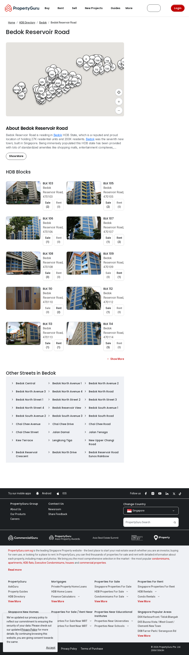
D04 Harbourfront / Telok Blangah (158, 616)
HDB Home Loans (61, 591)
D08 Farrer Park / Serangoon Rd (157, 630)
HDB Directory (27, 22)
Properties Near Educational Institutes (113, 614)
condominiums (160, 558)
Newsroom (54, 509)
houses (70, 562)
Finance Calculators (66, 597)
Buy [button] (49, 8)
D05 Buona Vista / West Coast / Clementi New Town (156, 623)
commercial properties (93, 562)
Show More (16, 156)
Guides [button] (115, 8)
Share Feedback (57, 514)
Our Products (18, 514)
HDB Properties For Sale (111, 592)
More (131, 8)
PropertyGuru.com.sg (20, 550)
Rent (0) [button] (58, 204)
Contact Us (56, 504)
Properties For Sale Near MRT (71, 621)
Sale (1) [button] (47, 239)
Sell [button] (76, 8)
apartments (15, 562)
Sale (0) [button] (108, 274)
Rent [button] (63, 8)
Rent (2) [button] (119, 239)
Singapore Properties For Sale (112, 586)
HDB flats (28, 562)
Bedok (43, 22)
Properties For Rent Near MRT (71, 626)
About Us (15, 509)
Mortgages (58, 581)
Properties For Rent (150, 581)
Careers (15, 518)
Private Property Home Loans (69, 586)
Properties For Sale (107, 581)
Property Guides (18, 591)
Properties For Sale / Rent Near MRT (72, 614)
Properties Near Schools (112, 626)
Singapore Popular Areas (154, 612)
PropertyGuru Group (24, 504)
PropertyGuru (17, 581)
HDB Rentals (148, 592)
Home (11, 22)
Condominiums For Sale (111, 597)
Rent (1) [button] (119, 274)
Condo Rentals (149, 597)
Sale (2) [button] (47, 204)
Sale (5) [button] (108, 345)
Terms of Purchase (92, 648)
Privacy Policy (29, 629)
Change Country (134, 504)
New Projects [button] (96, 8)
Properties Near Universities (114, 621)
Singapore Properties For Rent (156, 586)
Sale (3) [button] (47, 274)
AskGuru (13, 586)
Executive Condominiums (49, 562)
